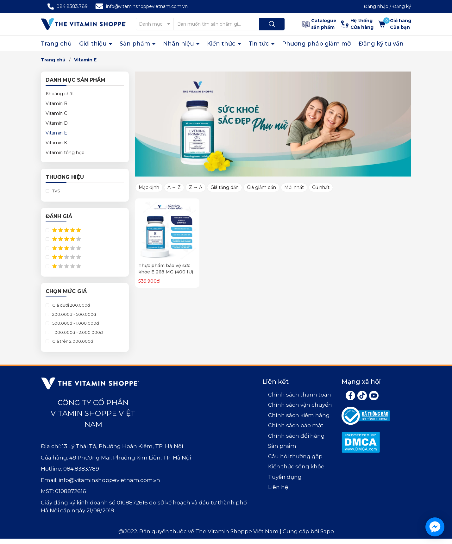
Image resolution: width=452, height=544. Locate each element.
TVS (55, 190)
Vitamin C (56, 113)
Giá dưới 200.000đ (70, 305)
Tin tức (259, 43)
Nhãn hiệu (179, 43)
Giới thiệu (93, 43)
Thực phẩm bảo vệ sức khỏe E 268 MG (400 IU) (165, 269)
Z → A (195, 187)
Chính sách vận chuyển (300, 405)
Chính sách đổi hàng (296, 436)
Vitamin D (57, 123)
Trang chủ (56, 43)
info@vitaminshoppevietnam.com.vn (147, 6)
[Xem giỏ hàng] (394, 24)
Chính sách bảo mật (295, 425)
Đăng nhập (376, 6)
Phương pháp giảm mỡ (316, 43)
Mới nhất (294, 187)
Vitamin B (56, 103)
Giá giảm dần (261, 187)
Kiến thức (222, 43)
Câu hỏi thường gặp (295, 456)
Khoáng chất (60, 94)
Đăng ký (401, 6)
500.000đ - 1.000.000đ (75, 323)
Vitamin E (56, 133)
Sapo (327, 531)
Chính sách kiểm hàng (299, 415)
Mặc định (149, 187)
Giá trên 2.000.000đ (72, 341)
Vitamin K (56, 143)
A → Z (174, 187)
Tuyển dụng (285, 477)
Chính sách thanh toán (299, 394)
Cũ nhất (321, 187)
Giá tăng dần (224, 187)
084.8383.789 (72, 6)
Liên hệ (278, 487)
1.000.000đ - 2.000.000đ (77, 332)
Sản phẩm (136, 43)
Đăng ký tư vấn (381, 43)
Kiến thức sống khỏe (296, 466)
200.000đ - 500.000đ (73, 314)
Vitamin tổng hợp (65, 152)
